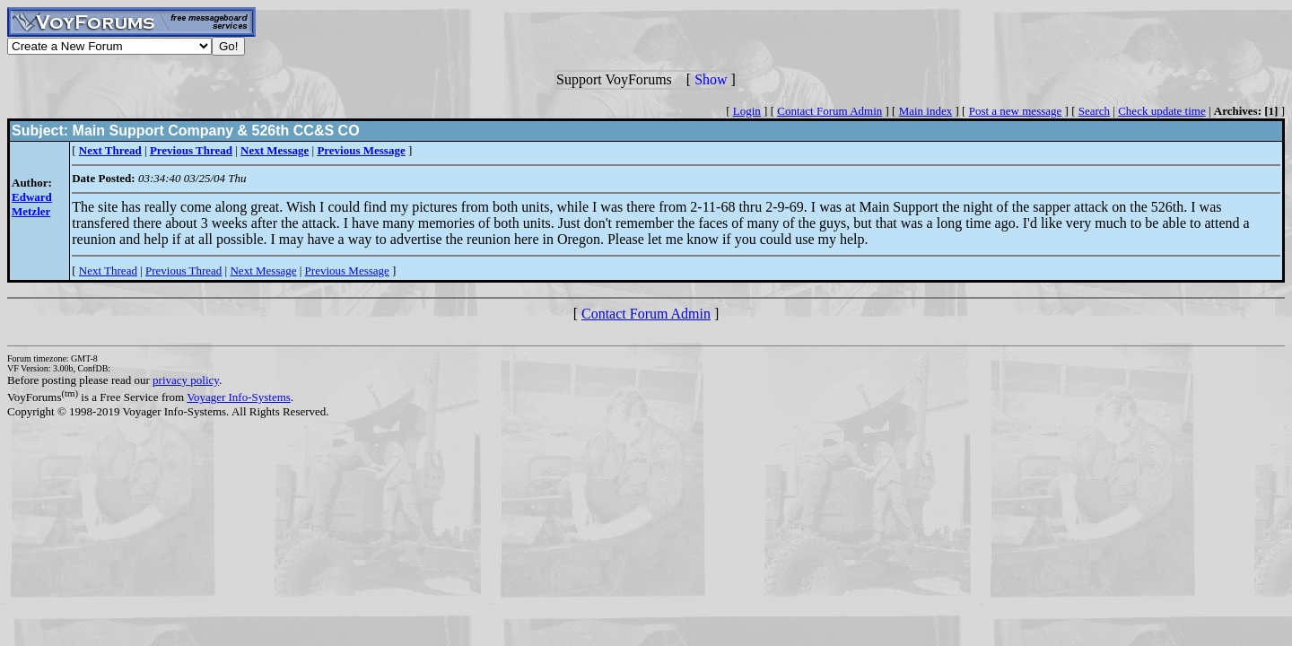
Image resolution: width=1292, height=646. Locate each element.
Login (747, 111)
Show (710, 79)
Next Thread (108, 270)
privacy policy (186, 380)
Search (1094, 111)
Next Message (263, 270)
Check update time (1161, 111)
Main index (926, 111)
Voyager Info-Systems (239, 397)
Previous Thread (183, 270)
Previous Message (347, 270)
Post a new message (1015, 111)
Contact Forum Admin (829, 111)
